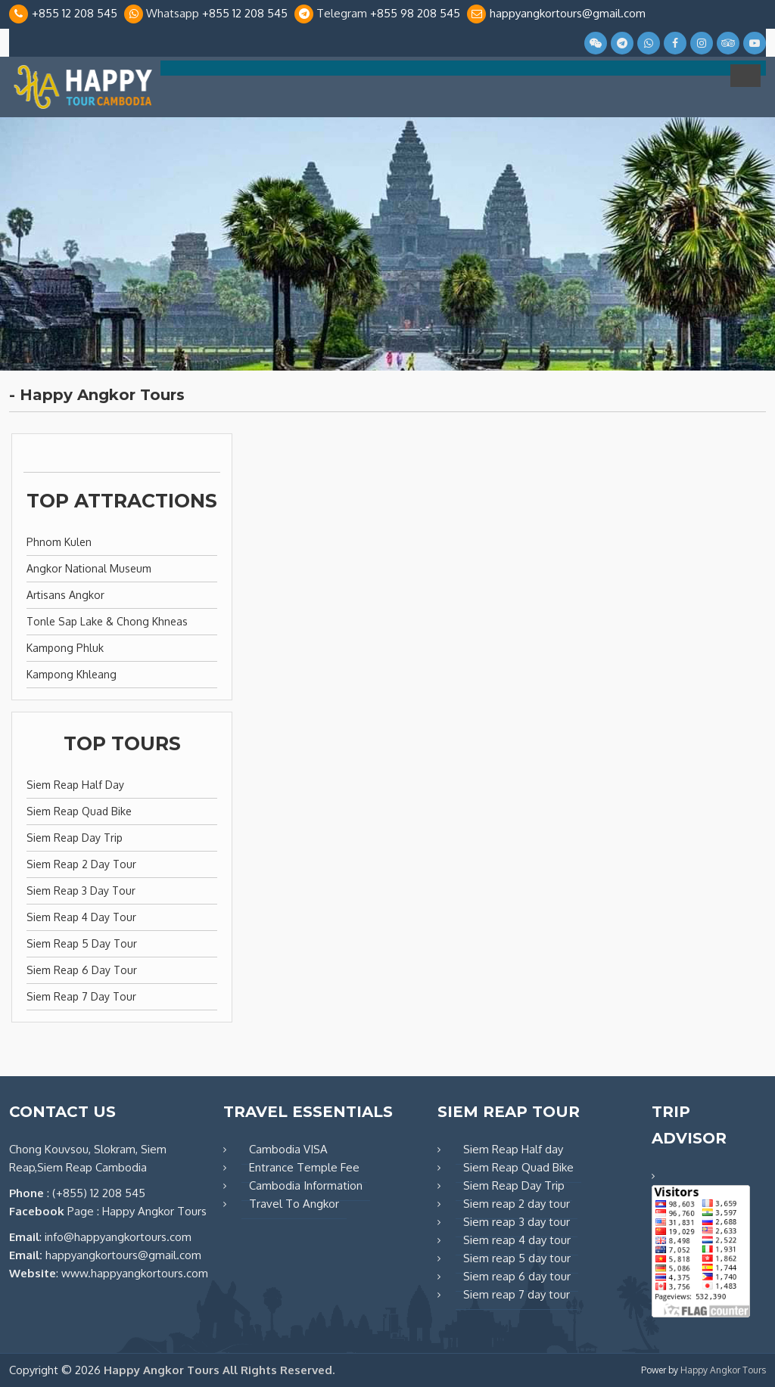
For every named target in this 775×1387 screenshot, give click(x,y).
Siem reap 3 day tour (80, 890)
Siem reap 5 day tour (81, 943)
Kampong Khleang (71, 674)
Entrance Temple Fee (304, 1167)
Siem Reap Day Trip (74, 837)
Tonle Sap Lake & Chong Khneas (107, 621)
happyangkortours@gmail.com (568, 13)
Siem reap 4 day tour (81, 917)
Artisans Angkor (65, 594)
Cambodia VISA (288, 1149)
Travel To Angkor (294, 1203)
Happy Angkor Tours (723, 1370)
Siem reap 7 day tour (81, 996)
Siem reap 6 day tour (81, 969)
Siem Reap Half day (75, 784)
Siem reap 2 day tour (81, 864)
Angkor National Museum (88, 568)
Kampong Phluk (65, 647)
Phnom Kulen (59, 541)
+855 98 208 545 (415, 13)
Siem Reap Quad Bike (79, 811)
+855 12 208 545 (74, 13)
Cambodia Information (306, 1185)
